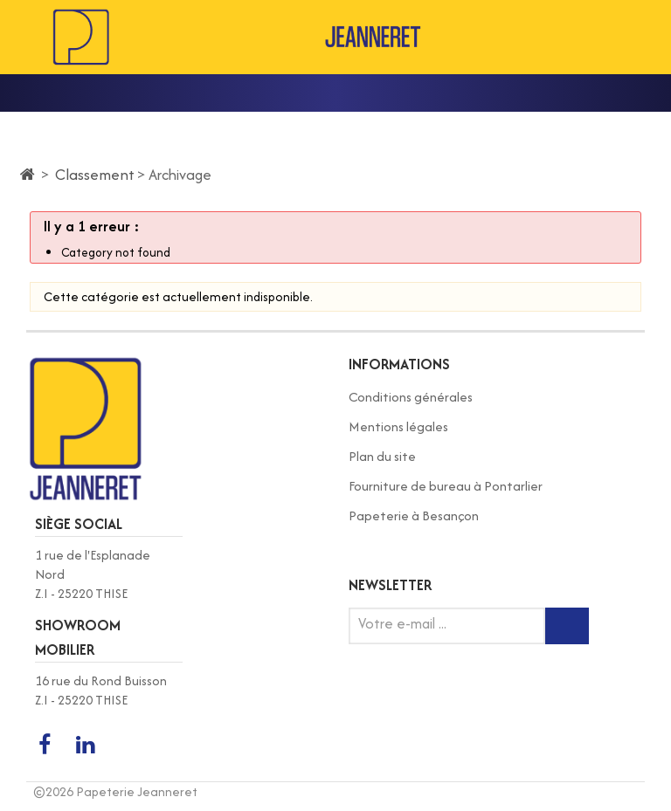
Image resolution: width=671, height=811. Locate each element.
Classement (95, 174)
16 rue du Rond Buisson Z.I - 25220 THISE (101, 690)
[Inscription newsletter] (567, 626)
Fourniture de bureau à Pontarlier (446, 486)
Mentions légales (398, 426)
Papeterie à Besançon (414, 515)
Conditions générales (411, 397)
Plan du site (382, 456)
